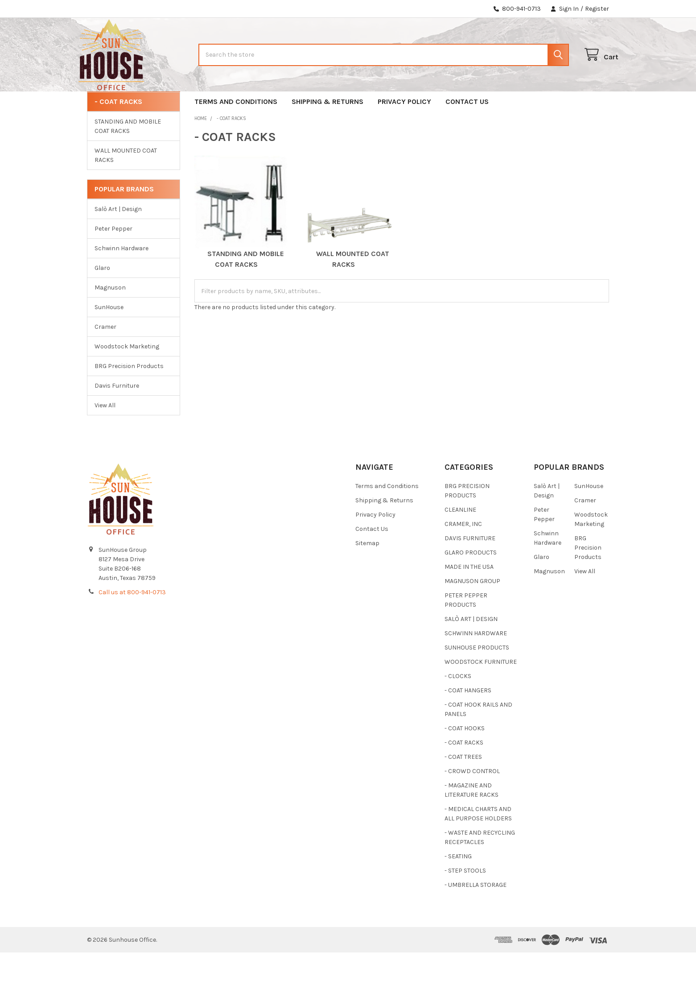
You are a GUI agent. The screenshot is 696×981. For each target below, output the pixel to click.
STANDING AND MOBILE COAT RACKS (128, 154)
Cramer (105, 355)
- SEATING (458, 885)
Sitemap (367, 571)
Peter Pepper (113, 257)
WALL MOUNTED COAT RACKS (126, 183)
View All (105, 434)
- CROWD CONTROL (472, 799)
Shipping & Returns (327, 130)
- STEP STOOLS (465, 899)
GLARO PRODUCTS (471, 581)
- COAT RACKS (464, 771)
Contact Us (467, 130)
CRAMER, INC (463, 552)
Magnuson (110, 316)
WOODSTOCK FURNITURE (481, 690)
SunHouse (109, 335)
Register (597, 8)
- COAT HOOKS (465, 757)
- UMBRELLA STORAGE (476, 913)
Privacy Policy (404, 130)
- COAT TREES (463, 785)
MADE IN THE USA (469, 595)
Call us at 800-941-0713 (132, 621)
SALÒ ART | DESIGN (471, 647)
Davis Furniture (117, 414)
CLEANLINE (460, 538)
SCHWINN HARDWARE (476, 662)
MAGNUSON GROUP (472, 609)
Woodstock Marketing (127, 375)
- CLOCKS (458, 704)
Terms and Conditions (235, 130)
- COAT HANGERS (468, 719)
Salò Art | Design (118, 237)
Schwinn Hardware (121, 277)
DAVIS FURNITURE (470, 567)
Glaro (102, 296)
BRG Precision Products (129, 394)
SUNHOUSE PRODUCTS (477, 676)
